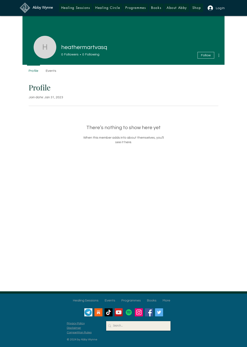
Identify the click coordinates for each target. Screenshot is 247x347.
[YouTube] (119, 312)
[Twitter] (159, 312)
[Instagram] (139, 312)
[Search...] (137, 326)
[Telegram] (88, 312)
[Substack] (98, 312)
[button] (196, 8)
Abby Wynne (43, 7)
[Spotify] (129, 312)
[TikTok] (109, 312)
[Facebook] (149, 312)
